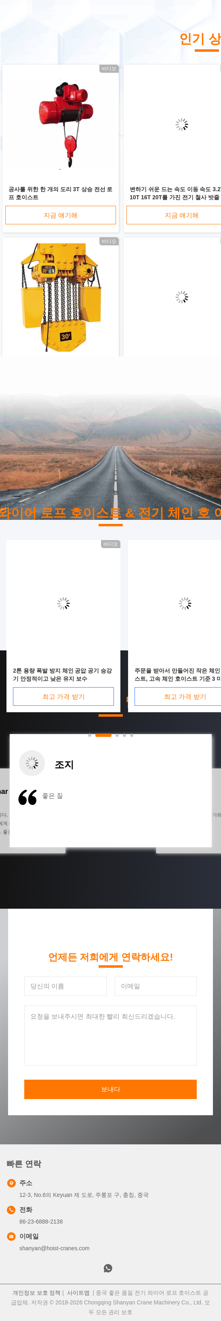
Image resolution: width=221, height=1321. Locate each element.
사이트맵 (78, 1292)
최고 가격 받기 (168, 696)
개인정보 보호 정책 (37, 1292)
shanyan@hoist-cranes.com (54, 1248)
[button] (39, 816)
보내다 (110, 1089)
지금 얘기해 (61, 215)
